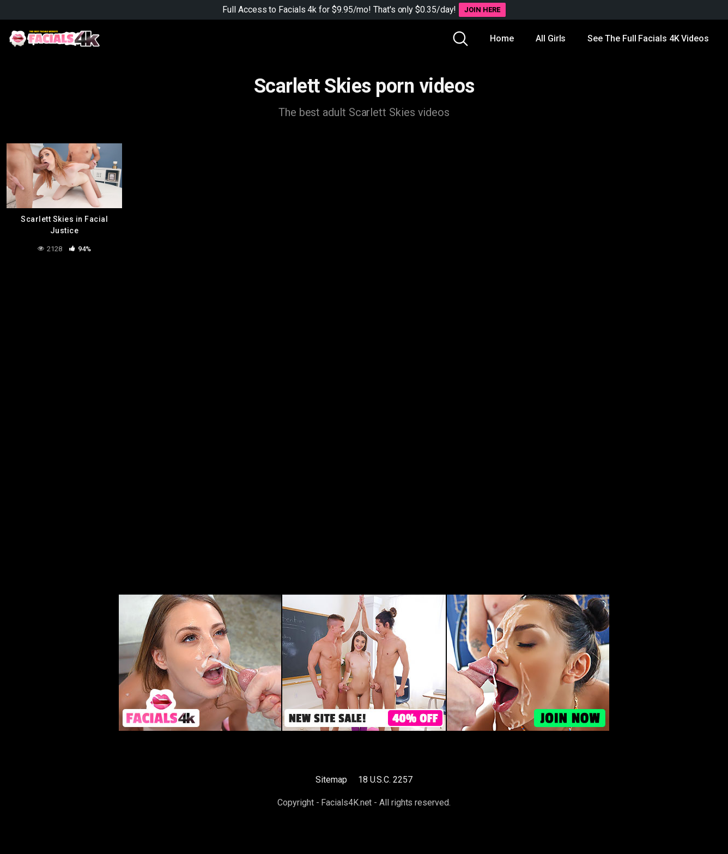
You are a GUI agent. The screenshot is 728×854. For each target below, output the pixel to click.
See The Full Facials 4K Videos (648, 38)
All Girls (551, 38)
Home (502, 38)
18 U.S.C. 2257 (385, 779)
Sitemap (331, 779)
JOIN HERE (482, 9)
